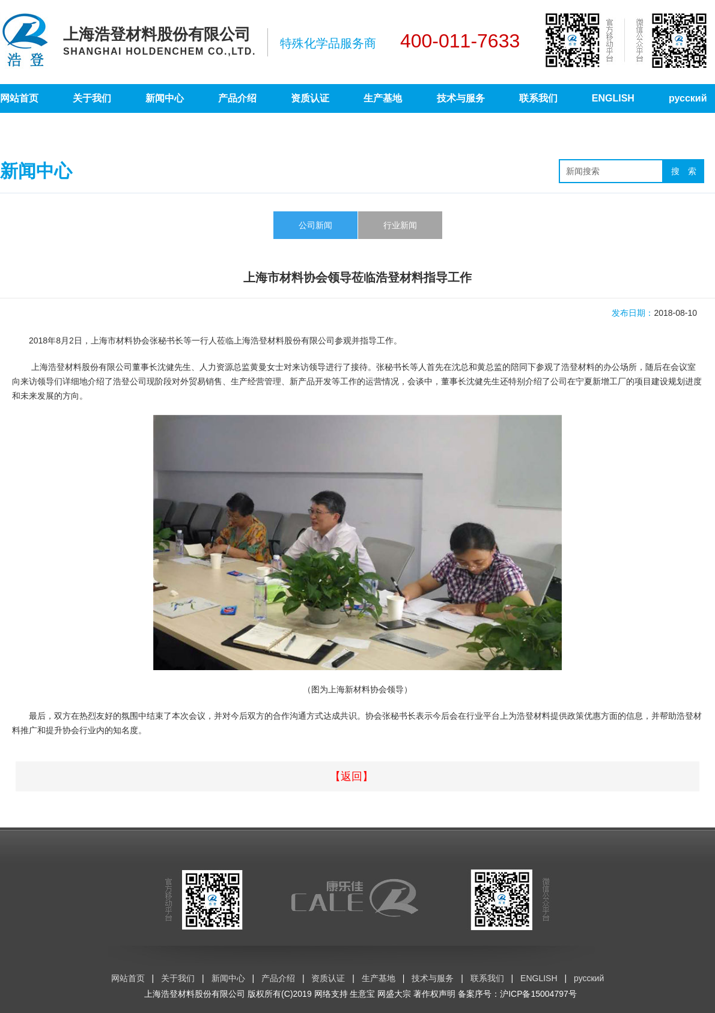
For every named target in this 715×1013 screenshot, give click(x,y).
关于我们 (92, 98)
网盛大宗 (394, 994)
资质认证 (310, 98)
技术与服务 (461, 98)
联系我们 (538, 98)
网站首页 (19, 98)
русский (688, 98)
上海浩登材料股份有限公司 (194, 994)
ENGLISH (613, 98)
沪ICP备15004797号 (538, 994)
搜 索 (683, 171)
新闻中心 (164, 98)
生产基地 (383, 98)
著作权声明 (434, 994)
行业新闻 (400, 225)
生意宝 (362, 994)
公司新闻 (315, 225)
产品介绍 (237, 98)
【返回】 (351, 776)
